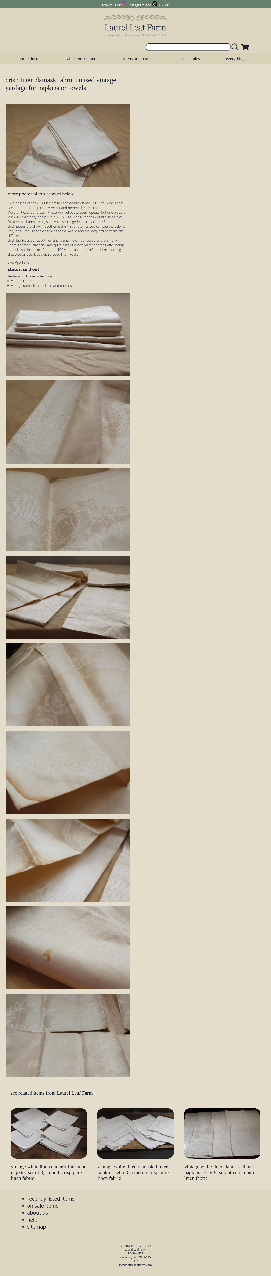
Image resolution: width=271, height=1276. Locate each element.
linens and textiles (138, 58)
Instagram (136, 5)
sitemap (36, 1226)
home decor (29, 58)
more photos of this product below (40, 194)
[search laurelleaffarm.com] (236, 47)
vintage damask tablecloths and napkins (41, 285)
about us (37, 1212)
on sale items (42, 1205)
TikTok (164, 5)
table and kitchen (81, 58)
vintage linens (21, 281)
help (32, 1219)
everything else (239, 58)
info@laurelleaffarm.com (135, 1265)
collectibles (190, 58)
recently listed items (51, 1198)
